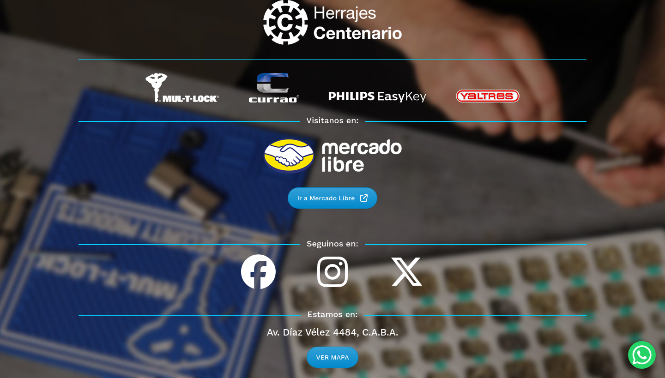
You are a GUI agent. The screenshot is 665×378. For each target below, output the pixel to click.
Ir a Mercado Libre (332, 198)
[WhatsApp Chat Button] (642, 355)
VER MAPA (332, 357)
